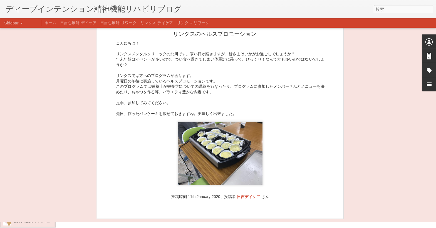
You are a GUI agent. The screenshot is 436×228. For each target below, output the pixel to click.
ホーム (50, 23)
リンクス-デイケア (156, 23)
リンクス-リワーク (193, 23)
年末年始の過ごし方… (30, 196)
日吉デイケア (248, 107)
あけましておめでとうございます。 (40, 184)
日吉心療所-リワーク (118, 23)
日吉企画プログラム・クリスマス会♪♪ (42, 209)
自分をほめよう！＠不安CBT (35, 221)
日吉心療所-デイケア (78, 23)
